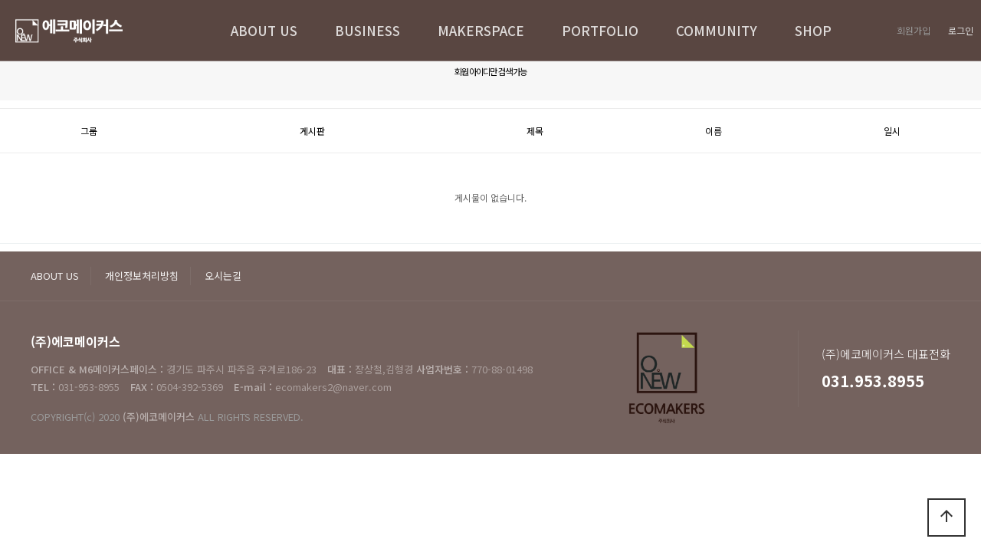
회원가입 (913, 30)
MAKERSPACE (481, 30)
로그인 (960, 30)
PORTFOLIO (600, 30)
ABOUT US (264, 30)
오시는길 (223, 275)
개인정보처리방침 (142, 275)
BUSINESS (367, 30)
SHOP (813, 30)
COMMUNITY (716, 30)
